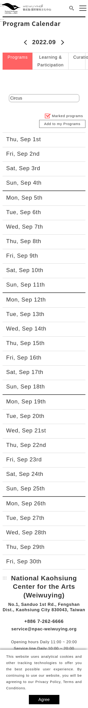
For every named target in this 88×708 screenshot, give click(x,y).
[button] (72, 8)
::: (2, 19)
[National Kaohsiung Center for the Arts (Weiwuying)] (26, 8)
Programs (18, 57)
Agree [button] (44, 699)
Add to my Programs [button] (62, 124)
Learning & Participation (50, 61)
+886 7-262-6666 (44, 621)
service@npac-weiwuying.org (44, 629)
